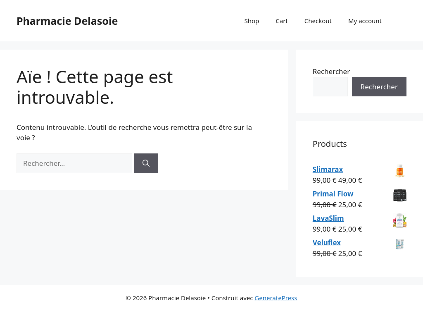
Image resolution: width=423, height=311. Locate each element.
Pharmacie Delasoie (67, 21)
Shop (251, 21)
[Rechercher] (146, 163)
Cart (282, 21)
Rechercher (331, 71)
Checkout (318, 21)
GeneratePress (275, 298)
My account (365, 21)
